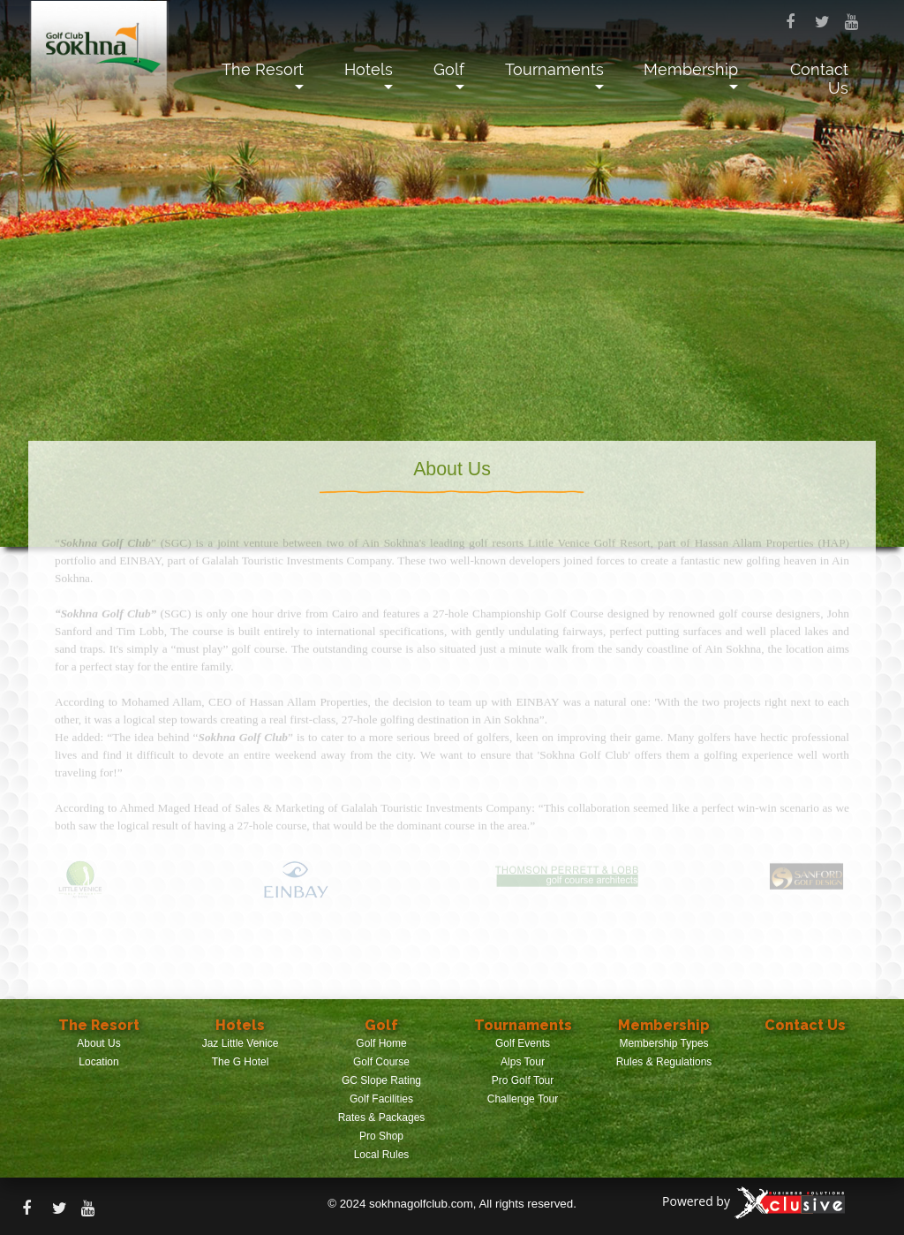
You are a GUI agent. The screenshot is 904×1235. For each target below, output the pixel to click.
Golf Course (381, 1062)
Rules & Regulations (664, 1062)
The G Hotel (240, 1062)
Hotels (368, 69)
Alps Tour (523, 1062)
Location (98, 1062)
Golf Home (381, 1043)
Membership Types (663, 1043)
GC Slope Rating (381, 1080)
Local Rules (382, 1154)
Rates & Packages (382, 1117)
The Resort (263, 69)
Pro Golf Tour (523, 1080)
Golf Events (522, 1043)
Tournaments (554, 69)
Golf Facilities (381, 1099)
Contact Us (819, 78)
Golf (448, 69)
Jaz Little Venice (240, 1043)
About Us (98, 1043)
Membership (691, 69)
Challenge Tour (523, 1099)
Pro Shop (381, 1136)
